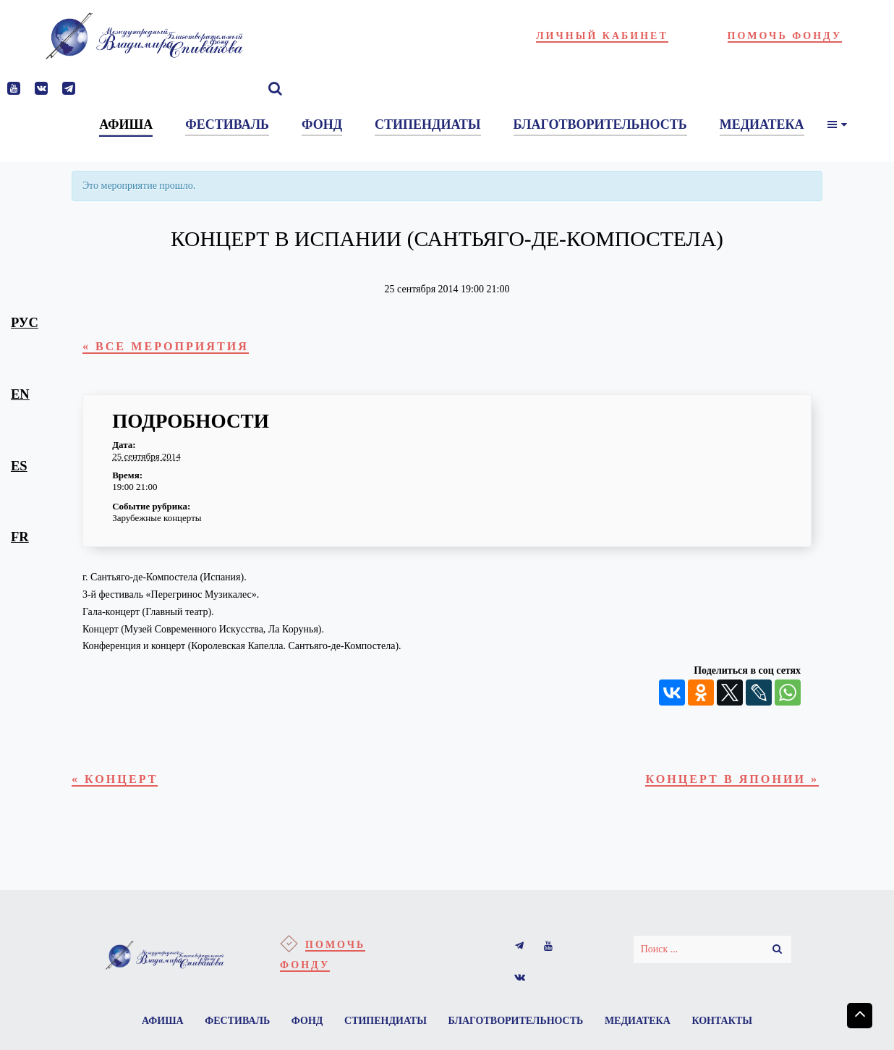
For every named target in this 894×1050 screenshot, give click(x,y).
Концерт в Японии (722, 783)
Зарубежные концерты (156, 520)
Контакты (730, 1028)
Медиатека (643, 1028)
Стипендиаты (385, 1028)
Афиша (154, 1028)
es (19, 465)
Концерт (120, 783)
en (20, 394)
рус (24, 322)
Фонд (304, 1028)
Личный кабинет (602, 35)
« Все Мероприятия (175, 347)
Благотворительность (518, 1028)
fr (20, 536)
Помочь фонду (785, 35)
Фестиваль (231, 1028)
